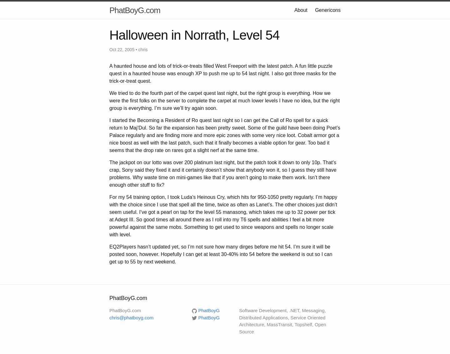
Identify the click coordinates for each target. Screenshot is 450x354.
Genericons (328, 10)
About (301, 10)
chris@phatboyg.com (131, 317)
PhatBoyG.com (134, 10)
